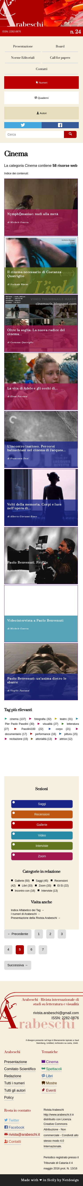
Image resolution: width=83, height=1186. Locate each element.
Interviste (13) (49, 890)
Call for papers (60, 58)
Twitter (11, 1120)
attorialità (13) (44, 739)
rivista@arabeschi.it (22, 1134)
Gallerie (42, 824)
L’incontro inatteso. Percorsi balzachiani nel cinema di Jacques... (36, 448)
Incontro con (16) (25, 890)
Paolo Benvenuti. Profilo (27, 562)
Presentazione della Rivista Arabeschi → (35, 918)
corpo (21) (63, 729)
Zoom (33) (45, 885)
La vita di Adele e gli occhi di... (32, 388)
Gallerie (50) (22, 880)
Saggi (42, 804)
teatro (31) (66, 718)
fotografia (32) (42, 718)
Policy (9, 1097)
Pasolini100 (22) (32, 729)
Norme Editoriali (23, 58)
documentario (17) (16, 733)
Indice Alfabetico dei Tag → (27, 910)
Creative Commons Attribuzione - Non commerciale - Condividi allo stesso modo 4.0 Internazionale (61, 1135)
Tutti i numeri (14, 1083)
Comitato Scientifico (20, 1069)
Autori (42, 113)
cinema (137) (18, 718)
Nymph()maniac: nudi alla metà (32, 214)
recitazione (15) (19, 739)
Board (60, 46)
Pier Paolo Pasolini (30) (19, 723)
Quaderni (41, 97)
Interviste (42, 846)
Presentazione (23, 46)
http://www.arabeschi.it (57, 1114)
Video (42, 835)
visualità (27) (50, 723)
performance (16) (45, 733)
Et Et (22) (63, 885)
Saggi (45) (42, 880)
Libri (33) (27, 885)
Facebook (14, 1127)
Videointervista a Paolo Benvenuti (35, 620)
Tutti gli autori (14, 1090)
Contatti (41, 69)
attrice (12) (66, 739)
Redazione (12, 1076)
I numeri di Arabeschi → (25, 914)
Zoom (42, 856)
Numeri (41, 82)
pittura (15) (70, 733)
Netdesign (70, 1180)
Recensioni (42, 814)
